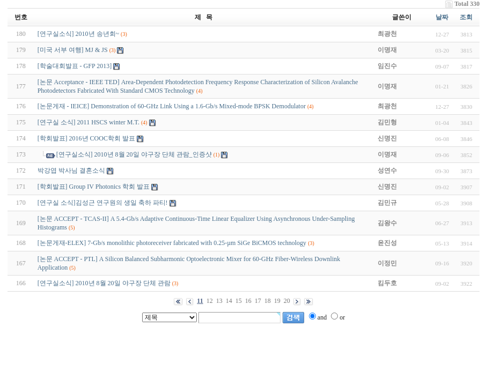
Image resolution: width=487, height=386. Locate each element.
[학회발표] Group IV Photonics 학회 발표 (94, 186)
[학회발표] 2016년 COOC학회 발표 (86, 138)
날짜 (442, 17)
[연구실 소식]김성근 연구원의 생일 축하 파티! (103, 202)
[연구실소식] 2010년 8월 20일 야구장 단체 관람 (104, 283)
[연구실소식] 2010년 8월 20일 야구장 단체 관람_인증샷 (134, 154)
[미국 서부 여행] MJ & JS (73, 50)
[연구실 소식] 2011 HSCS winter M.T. (88, 122)
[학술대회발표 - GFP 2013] (75, 66)
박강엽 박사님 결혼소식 (71, 170)
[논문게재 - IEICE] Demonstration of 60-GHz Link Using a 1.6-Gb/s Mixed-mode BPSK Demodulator (172, 106)
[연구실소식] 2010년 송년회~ (78, 34)
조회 (466, 17)
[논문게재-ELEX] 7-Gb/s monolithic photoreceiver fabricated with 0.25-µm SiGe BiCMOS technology (172, 243)
